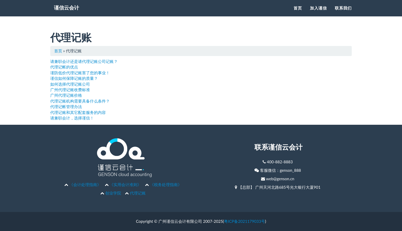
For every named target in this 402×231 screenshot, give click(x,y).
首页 (298, 14)
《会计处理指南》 (85, 184)
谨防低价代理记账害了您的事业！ (80, 72)
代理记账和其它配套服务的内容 (78, 112)
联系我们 (343, 14)
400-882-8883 (280, 161)
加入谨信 (318, 14)
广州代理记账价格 (66, 95)
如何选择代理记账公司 (70, 84)
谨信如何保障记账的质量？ (74, 78)
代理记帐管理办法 (66, 106)
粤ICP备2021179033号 (244, 221)
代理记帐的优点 (64, 66)
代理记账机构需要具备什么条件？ (80, 101)
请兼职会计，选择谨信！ (72, 117)
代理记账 (138, 193)
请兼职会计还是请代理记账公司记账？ (84, 61)
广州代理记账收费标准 (70, 89)
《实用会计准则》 (125, 184)
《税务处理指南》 (166, 184)
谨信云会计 (70, 16)
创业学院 (113, 193)
